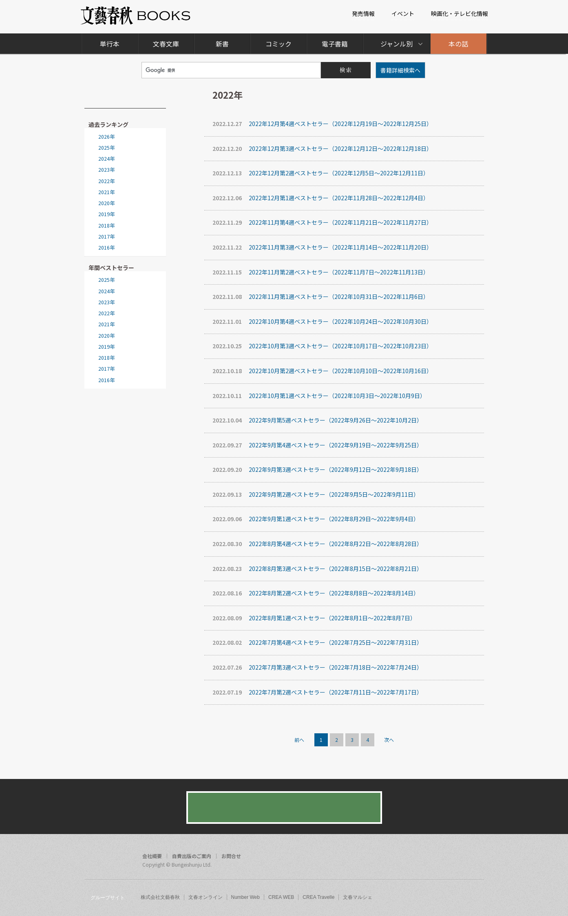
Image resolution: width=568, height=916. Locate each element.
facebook (444, 857)
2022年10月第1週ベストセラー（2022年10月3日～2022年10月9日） (319, 396)
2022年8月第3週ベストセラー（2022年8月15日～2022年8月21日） (317, 569)
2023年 (106, 169)
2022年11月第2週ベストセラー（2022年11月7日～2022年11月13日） (320, 272)
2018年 (106, 225)
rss (475, 857)
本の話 (458, 44)
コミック (278, 44)
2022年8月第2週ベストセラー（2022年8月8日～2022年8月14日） (315, 593)
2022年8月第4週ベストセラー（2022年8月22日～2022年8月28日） (317, 544)
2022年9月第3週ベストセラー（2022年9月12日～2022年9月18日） (317, 469)
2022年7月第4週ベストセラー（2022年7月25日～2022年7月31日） (317, 642)
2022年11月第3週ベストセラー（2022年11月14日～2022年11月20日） (322, 247)
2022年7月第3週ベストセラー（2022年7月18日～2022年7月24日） (317, 667)
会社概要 (152, 856)
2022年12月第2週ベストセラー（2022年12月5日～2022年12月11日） (320, 173)
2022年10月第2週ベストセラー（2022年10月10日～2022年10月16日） (322, 371)
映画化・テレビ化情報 (459, 13)
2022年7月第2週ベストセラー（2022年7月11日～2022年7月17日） (317, 692)
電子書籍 (335, 44)
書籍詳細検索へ (400, 70)
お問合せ (231, 856)
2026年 (106, 136)
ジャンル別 (396, 44)
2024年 (106, 158)
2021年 (106, 192)
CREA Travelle (318, 897)
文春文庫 (166, 44)
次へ (389, 739)
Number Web (245, 897)
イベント (402, 13)
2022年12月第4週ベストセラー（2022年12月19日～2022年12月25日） (322, 124)
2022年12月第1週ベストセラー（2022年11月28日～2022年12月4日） (320, 198)
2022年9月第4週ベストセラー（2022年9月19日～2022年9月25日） (317, 445)
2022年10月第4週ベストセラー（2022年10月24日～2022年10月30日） (322, 321)
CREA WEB (281, 897)
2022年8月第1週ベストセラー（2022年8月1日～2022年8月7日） (314, 618)
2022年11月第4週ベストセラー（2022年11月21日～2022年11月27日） (322, 222)
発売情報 (363, 13)
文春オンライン (205, 897)
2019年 (106, 214)
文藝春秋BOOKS (136, 15)
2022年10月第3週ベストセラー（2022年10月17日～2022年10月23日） (322, 346)
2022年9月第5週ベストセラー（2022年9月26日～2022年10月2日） (317, 420)
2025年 (106, 147)
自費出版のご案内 (191, 856)
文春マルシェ (357, 897)
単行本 (109, 44)
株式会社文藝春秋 (160, 897)
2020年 (106, 203)
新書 (222, 44)
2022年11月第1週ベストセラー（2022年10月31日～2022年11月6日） (320, 297)
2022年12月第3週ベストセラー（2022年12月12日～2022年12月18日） (322, 149)
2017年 (106, 236)
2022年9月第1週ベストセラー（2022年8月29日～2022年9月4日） (315, 519)
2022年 (106, 181)
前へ (299, 739)
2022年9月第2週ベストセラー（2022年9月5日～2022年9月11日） (315, 494)
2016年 (106, 247)
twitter (459, 857)
